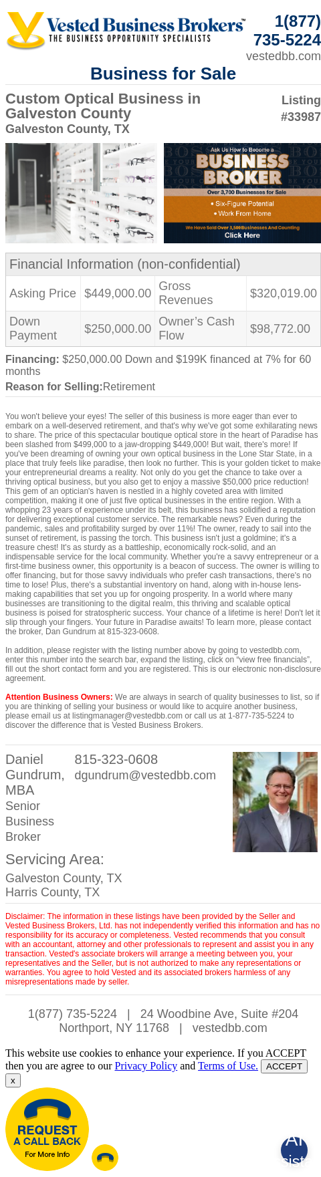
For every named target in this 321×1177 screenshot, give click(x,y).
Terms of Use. (228, 1065)
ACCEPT (284, 1066)
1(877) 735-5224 (72, 1014)
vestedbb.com (230, 1028)
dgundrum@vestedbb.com (145, 775)
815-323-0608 (116, 759)
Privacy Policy (145, 1065)
